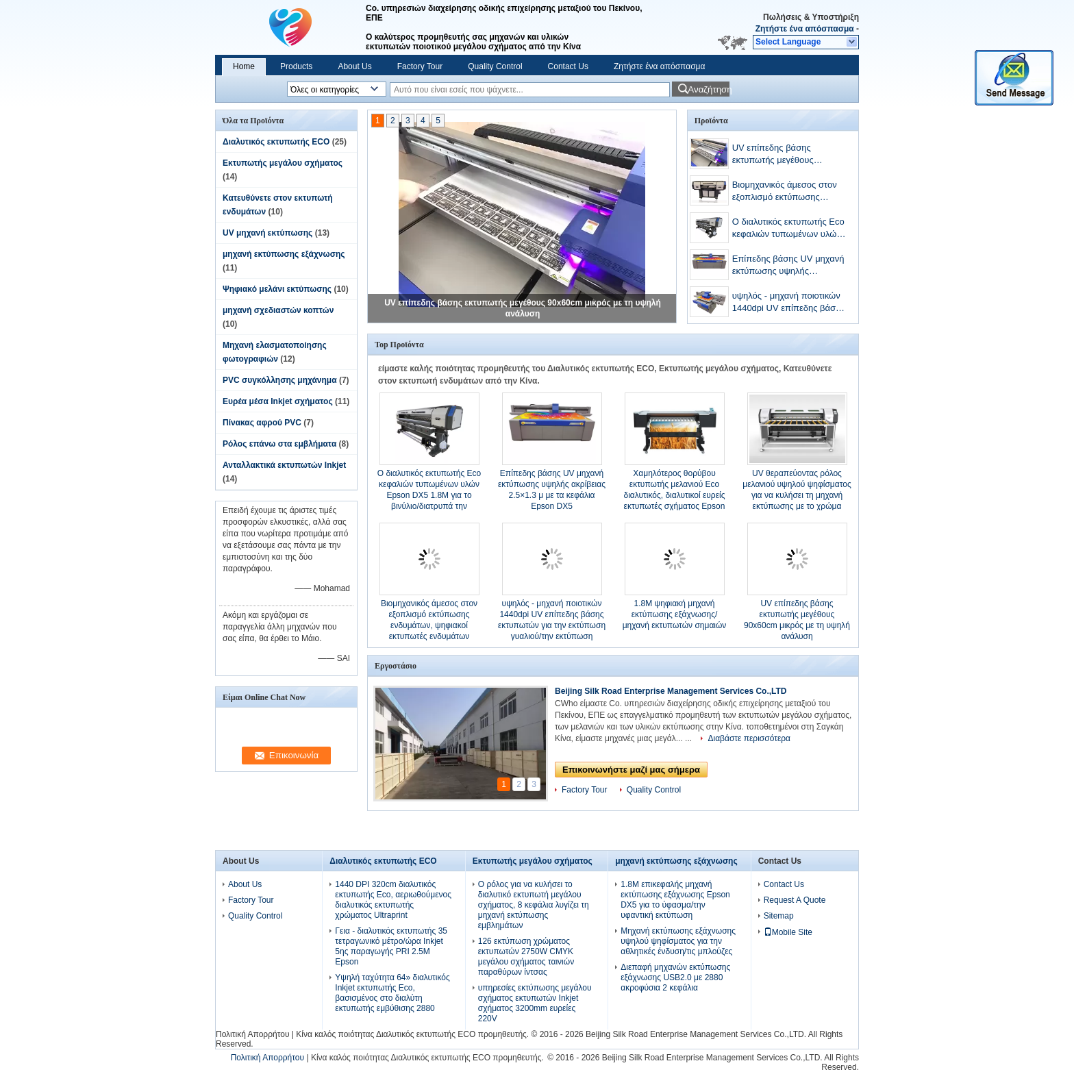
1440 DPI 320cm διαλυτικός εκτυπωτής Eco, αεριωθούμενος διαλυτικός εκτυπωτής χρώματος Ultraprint (393, 900)
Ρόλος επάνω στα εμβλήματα (279, 444)
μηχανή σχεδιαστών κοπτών (278, 310)
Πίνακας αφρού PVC (262, 422)
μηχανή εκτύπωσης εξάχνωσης (284, 254)
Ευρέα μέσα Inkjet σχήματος (278, 401)
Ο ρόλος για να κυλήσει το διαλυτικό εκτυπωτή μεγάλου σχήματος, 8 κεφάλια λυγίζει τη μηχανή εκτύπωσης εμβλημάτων (533, 905)
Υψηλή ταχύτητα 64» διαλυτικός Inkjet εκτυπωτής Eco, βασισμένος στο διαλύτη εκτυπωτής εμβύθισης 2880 (392, 993)
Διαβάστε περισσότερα (749, 738)
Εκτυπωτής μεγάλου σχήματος (282, 163)
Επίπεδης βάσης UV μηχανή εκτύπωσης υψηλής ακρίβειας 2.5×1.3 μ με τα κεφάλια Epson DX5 (788, 266)
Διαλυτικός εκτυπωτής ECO (276, 142)
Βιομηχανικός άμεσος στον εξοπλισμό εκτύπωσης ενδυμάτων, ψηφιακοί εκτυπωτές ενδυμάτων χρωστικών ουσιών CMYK (784, 192)
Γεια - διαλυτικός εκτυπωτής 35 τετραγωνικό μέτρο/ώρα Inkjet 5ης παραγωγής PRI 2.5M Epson (391, 946)
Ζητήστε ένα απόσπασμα (804, 29)
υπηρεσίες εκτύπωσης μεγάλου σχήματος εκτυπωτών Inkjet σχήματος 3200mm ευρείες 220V (535, 1003)
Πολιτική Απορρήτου (252, 1034)
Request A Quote (795, 900)
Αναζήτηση (708, 89)
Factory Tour (419, 66)
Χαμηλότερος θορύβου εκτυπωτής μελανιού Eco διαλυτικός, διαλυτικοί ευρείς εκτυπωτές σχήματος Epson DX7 (674, 495)
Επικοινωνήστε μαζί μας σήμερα (631, 769)
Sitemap (779, 916)
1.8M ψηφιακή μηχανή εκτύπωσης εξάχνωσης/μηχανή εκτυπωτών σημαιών (675, 614)
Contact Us (568, 66)
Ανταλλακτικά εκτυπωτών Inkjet (284, 465)
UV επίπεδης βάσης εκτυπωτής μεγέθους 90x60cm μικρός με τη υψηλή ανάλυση (789, 155)
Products (296, 66)
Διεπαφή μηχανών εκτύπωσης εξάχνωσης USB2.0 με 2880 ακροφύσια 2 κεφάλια (675, 977)
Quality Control (495, 66)
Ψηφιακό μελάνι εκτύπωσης (277, 289)
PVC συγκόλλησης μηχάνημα (280, 380)
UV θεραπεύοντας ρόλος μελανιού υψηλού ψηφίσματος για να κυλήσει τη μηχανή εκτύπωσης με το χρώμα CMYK (796, 495)
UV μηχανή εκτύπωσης (267, 233)
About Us (354, 66)
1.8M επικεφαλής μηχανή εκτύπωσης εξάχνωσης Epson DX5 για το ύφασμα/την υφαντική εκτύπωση (675, 900)
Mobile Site (788, 932)
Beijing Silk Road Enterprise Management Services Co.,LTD (671, 691)
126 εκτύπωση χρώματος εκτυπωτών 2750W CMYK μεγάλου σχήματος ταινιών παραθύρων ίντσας (526, 956)
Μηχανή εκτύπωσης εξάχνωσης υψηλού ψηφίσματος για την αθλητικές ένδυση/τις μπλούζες (678, 941)
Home (244, 66)
